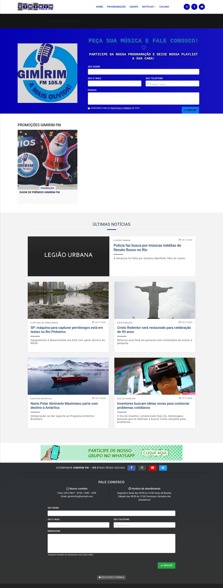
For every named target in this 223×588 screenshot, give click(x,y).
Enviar (167, 565)
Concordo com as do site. (115, 108)
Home (99, 6)
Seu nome (94, 66)
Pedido (92, 90)
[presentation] (69, 565)
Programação (116, 6)
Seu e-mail (95, 78)
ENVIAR (190, 110)
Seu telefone (154, 78)
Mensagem (54, 531)
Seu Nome (53, 508)
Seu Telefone (121, 519)
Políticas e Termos (121, 108)
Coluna (164, 6)
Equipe (134, 6)
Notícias (148, 6)
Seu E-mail (54, 519)
